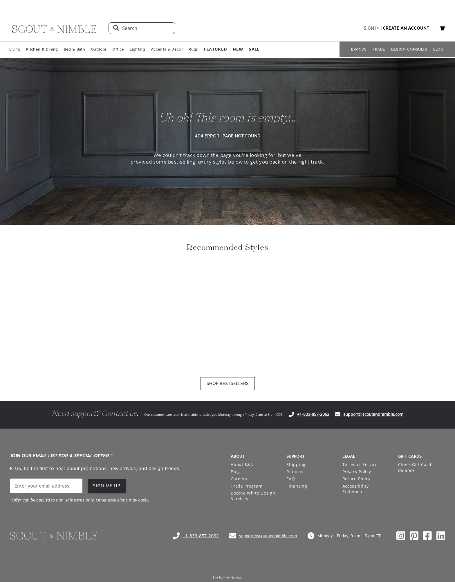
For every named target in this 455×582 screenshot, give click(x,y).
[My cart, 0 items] (442, 28)
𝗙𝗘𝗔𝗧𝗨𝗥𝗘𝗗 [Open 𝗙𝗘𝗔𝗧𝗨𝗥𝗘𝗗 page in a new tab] (215, 49)
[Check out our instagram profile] (400, 536)
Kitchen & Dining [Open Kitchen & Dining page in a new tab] (42, 49)
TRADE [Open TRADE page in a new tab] (379, 49)
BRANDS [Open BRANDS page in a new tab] (359, 49)
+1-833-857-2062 (313, 414)
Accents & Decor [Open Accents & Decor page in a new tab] (167, 49)
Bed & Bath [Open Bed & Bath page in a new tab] (74, 49)
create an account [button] (406, 28)
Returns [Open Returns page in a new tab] (294, 471)
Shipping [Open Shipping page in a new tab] (296, 464)
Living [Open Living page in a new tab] (14, 49)
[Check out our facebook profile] (427, 536)
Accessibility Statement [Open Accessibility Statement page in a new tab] (355, 489)
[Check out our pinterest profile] (414, 536)
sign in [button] (372, 28)
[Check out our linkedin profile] (440, 536)
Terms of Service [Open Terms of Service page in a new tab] (360, 464)
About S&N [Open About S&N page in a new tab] (242, 464)
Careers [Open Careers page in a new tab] (239, 478)
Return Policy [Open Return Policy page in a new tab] (356, 478)
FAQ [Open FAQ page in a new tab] (290, 478)
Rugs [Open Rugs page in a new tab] (193, 49)
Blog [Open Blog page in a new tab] (235, 471)
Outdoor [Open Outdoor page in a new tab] (98, 49)
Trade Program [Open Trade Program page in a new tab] (246, 486)
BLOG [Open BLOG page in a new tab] (438, 49)
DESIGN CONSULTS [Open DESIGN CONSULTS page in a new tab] (409, 49)
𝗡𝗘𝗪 (238, 49)
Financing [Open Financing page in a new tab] (296, 486)
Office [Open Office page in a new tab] (118, 49)
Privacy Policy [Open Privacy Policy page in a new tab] (356, 471)
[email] (46, 486)
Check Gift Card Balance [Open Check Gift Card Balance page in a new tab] (414, 467)
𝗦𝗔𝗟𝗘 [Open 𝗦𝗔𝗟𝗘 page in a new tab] (254, 49)
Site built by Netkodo (227, 577)
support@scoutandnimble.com (373, 414)
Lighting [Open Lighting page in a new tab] (137, 49)
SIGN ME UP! (107, 485)
